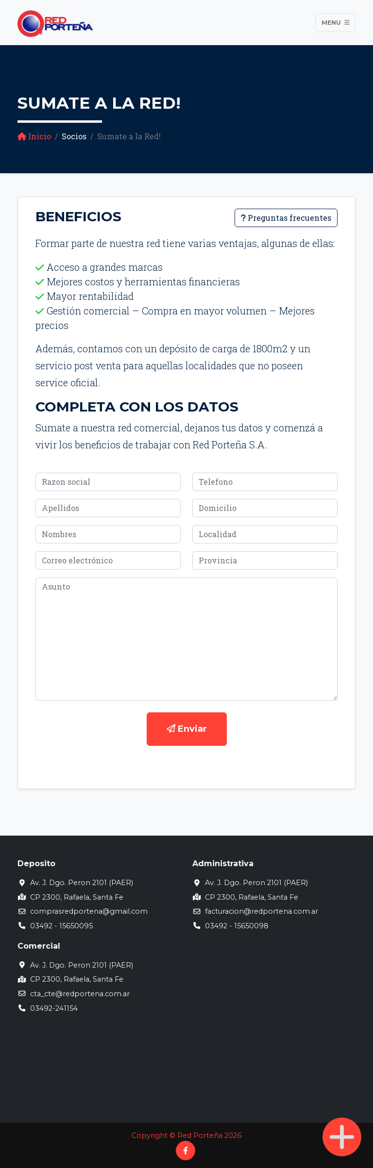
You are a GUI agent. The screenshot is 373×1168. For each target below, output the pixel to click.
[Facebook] (185, 1150)
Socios (74, 136)
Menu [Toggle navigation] (336, 22)
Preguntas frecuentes (286, 218)
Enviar (187, 729)
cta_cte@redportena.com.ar (80, 993)
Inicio (34, 136)
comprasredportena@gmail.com (89, 911)
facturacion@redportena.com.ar (261, 911)
